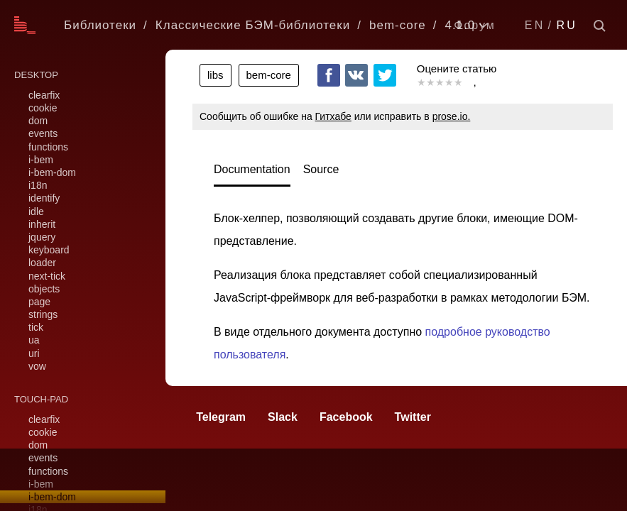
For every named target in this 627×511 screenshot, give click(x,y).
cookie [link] (42, 108)
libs (215, 75)
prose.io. (451, 116)
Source (321, 169)
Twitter (385, 75)
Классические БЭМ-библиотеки (253, 25)
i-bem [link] (40, 159)
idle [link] (36, 211)
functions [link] (48, 147)
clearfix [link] (44, 95)
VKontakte (356, 75)
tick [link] (35, 327)
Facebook (328, 75)
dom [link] (38, 120)
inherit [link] (41, 224)
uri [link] (34, 353)
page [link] (39, 301)
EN (535, 25)
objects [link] (44, 289)
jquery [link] (41, 237)
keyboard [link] (49, 250)
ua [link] (34, 340)
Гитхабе (333, 116)
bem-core (397, 25)
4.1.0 (460, 25)
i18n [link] (37, 185)
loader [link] (42, 262)
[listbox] (485, 25)
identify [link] (44, 198)
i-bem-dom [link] (52, 172)
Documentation (252, 169)
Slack (283, 417)
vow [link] (37, 366)
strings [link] (43, 314)
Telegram (221, 417)
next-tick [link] (46, 276)
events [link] (43, 133)
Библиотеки (100, 25)
